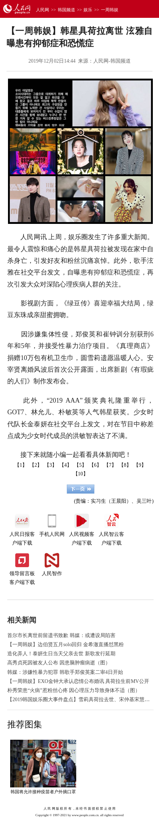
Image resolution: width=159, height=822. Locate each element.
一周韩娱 (109, 9)
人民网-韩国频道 (112, 61)
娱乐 (87, 9)
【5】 (80, 465)
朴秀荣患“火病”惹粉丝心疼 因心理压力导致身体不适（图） (73, 690)
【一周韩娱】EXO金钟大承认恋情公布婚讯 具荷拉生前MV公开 (78, 681)
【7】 (110, 465)
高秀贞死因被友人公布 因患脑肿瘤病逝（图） (58, 662)
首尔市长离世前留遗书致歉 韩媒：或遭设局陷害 (61, 635)
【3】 (50, 465)
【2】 (35, 465)
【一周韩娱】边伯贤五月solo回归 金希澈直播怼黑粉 (65, 644)
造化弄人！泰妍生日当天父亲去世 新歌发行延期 (61, 653)
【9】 (140, 465)
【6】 (95, 465)
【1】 (21, 465)
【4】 (65, 465)
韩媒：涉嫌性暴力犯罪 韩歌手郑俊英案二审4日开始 (65, 672)
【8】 (125, 465)
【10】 (80, 474)
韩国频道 (66, 9)
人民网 (42, 9)
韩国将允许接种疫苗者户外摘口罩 (43, 791)
